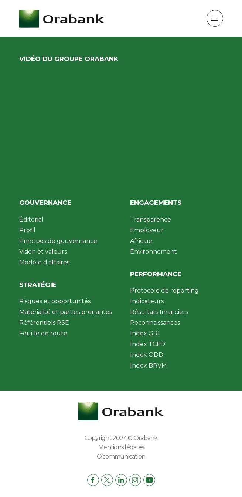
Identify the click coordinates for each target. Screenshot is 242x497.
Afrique (141, 240)
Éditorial (31, 219)
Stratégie (37, 284)
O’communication (121, 456)
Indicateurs (147, 301)
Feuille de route (43, 333)
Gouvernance (45, 202)
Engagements (155, 202)
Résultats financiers (159, 311)
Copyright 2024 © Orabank (121, 438)
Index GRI (145, 333)
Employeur (147, 230)
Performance (155, 274)
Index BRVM (148, 365)
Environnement (153, 251)
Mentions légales (121, 447)
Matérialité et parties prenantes (65, 311)
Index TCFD (147, 344)
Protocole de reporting (164, 290)
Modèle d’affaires (44, 262)
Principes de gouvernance (58, 240)
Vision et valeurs (43, 251)
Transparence (150, 219)
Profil (27, 230)
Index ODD (146, 354)
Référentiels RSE (44, 322)
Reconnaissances (155, 322)
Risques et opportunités (55, 301)
